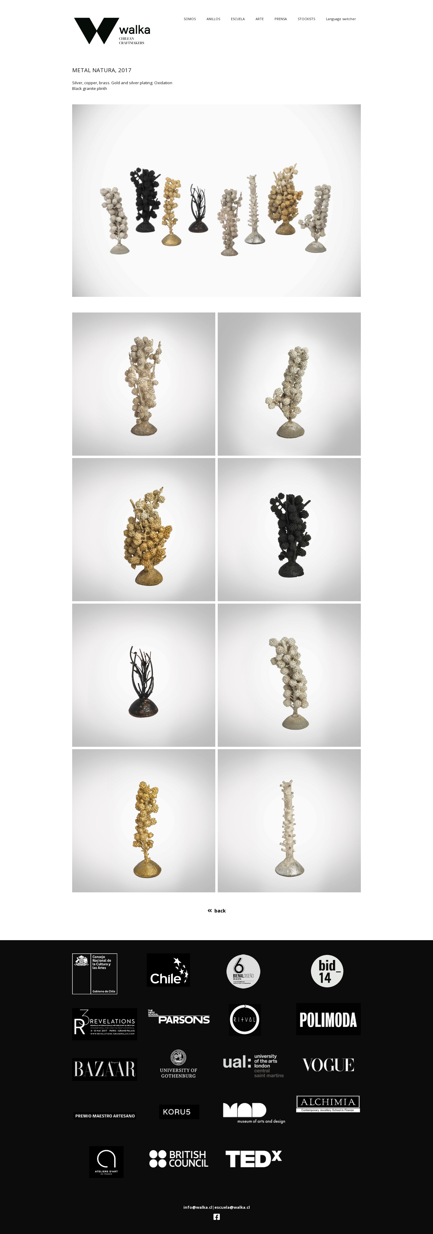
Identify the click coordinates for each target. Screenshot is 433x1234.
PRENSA (281, 19)
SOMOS (190, 19)
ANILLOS (213, 19)
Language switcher (341, 19)
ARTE (260, 19)
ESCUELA (238, 19)
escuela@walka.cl (232, 1207)
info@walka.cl (197, 1207)
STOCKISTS (306, 19)
